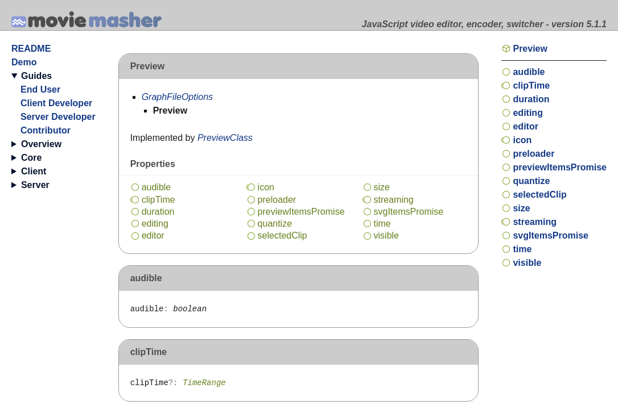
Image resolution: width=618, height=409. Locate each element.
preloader (277, 199)
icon (266, 187)
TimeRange (204, 382)
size (382, 187)
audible (156, 187)
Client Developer (56, 103)
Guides (36, 76)
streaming (394, 199)
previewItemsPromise (301, 211)
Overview (41, 144)
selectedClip (282, 235)
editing (155, 223)
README (31, 48)
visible (386, 235)
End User (40, 89)
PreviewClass (225, 138)
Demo (23, 62)
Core (31, 157)
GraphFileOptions (177, 97)
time (382, 223)
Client (33, 171)
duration (158, 211)
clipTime (158, 199)
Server (35, 185)
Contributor (45, 130)
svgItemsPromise (409, 211)
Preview (530, 48)
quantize (275, 223)
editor (153, 235)
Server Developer (58, 117)
